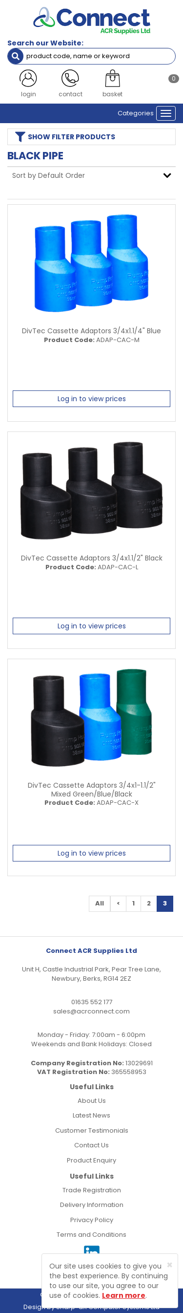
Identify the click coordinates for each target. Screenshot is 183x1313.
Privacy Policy (91, 1220)
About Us (92, 1100)
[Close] (169, 1265)
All (99, 903)
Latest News (91, 1115)
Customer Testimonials (91, 1130)
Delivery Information (91, 1204)
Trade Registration (91, 1190)
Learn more (123, 1295)
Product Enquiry (91, 1160)
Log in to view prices (92, 399)
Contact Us (91, 1145)
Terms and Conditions (91, 1234)
